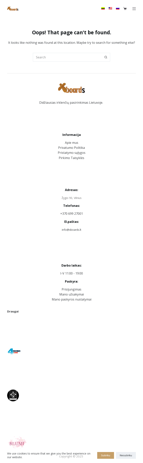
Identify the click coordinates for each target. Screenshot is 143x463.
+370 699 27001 (71, 213)
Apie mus (71, 143)
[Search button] (105, 57)
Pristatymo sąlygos (71, 153)
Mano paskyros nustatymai (71, 299)
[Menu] (134, 8)
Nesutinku (126, 455)
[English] (110, 8)
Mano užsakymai (71, 294)
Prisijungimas (71, 289)
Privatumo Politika (71, 148)
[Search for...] (67, 57)
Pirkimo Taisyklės (71, 158)
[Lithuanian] (103, 8)
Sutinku (105, 455)
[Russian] (117, 8)
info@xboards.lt (71, 230)
